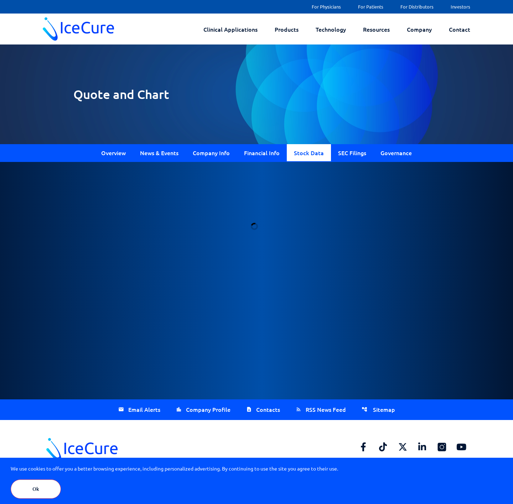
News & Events (159, 153)
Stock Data (309, 153)
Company (419, 29)
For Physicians (326, 7)
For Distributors (417, 7)
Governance (396, 153)
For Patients (370, 7)
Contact (459, 29)
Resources (376, 29)
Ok (35, 488)
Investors (460, 7)
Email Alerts (144, 409)
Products (287, 29)
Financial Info (262, 153)
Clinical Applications (230, 29)
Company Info (211, 153)
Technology (331, 29)
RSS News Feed (326, 409)
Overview (113, 153)
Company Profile (208, 409)
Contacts (268, 409)
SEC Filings (352, 153)
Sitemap (383, 409)
